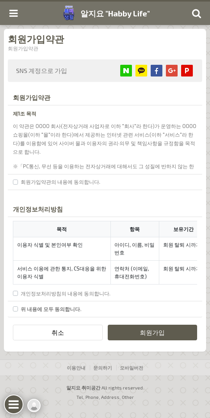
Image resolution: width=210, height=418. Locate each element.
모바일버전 (131, 367)
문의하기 (102, 367)
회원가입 (152, 332)
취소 (58, 332)
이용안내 (76, 367)
